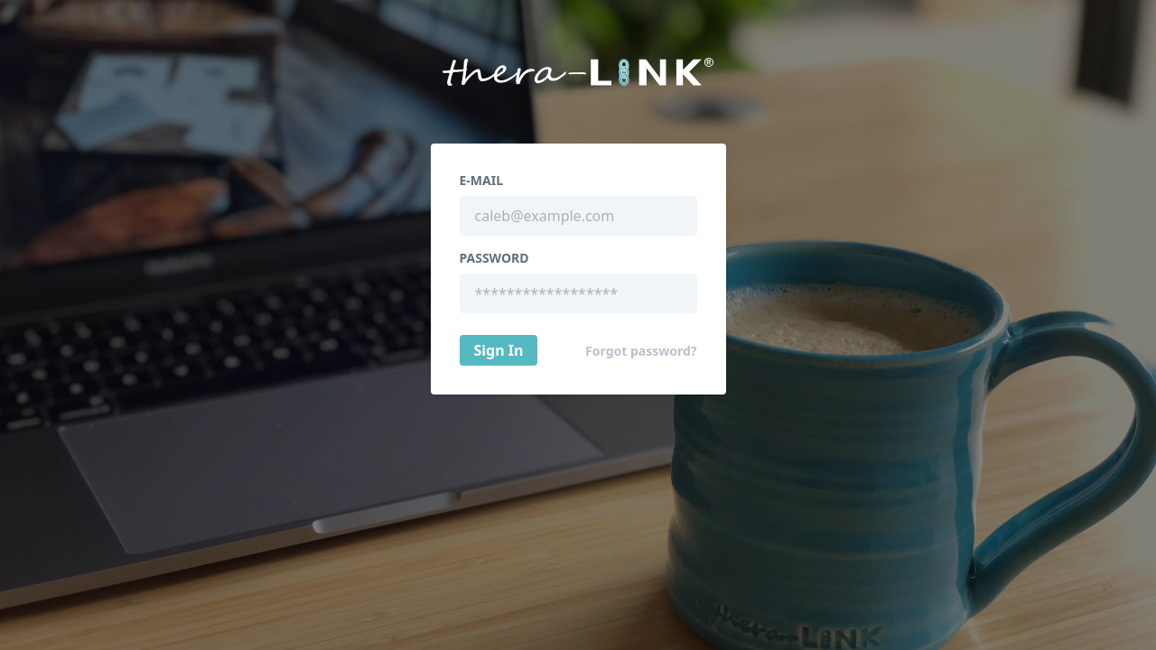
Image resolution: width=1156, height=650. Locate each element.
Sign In (499, 350)
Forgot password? (640, 351)
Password (494, 258)
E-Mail (481, 180)
